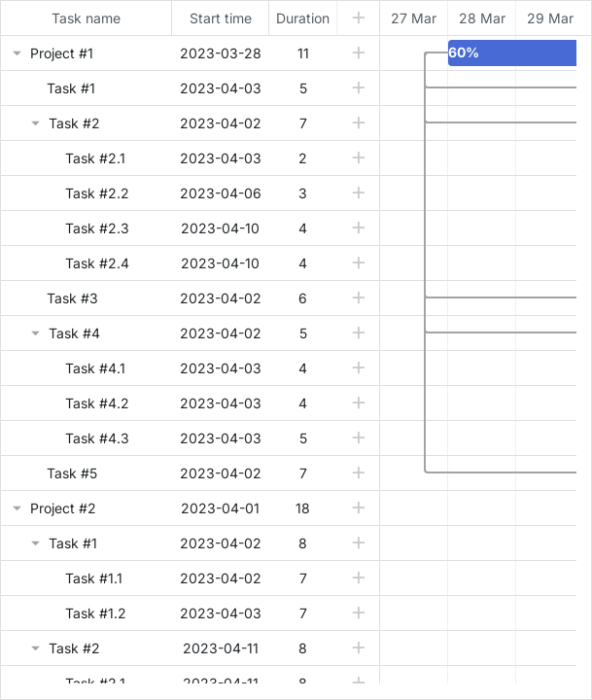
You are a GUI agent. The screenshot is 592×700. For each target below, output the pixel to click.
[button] (358, 53)
